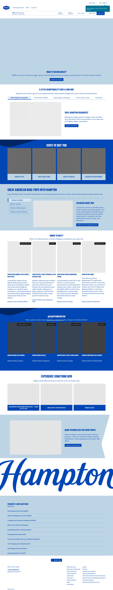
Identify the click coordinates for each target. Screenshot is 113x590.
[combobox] (31, 13)
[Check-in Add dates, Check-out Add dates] (64, 13)
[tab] (19, 95)
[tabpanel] (56, 115)
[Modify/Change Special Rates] (91, 13)
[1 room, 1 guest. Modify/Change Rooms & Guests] (80, 13)
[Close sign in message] (109, 7)
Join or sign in (90, 8)
